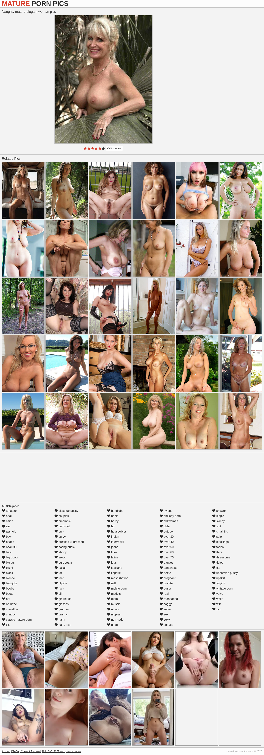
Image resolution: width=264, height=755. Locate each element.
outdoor (167, 531)
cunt (59, 531)
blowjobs (10, 583)
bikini (7, 567)
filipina (60, 583)
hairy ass (62, 624)
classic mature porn (17, 619)
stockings (220, 541)
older (165, 526)
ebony (60, 552)
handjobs (115, 510)
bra (6, 598)
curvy (60, 536)
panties (166, 562)
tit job (217, 562)
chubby (9, 614)
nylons (166, 510)
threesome (221, 557)
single (218, 516)
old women (169, 521)
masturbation (117, 578)
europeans (63, 562)
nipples (114, 614)
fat (58, 573)
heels (112, 516)
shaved (166, 624)
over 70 (167, 557)
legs (112, 562)
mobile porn (117, 588)
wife (217, 604)
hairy (59, 619)
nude (112, 624)
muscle (114, 604)
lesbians (114, 567)
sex (164, 614)
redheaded (169, 598)
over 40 (167, 541)
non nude (115, 619)
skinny (218, 521)
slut (216, 526)
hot (111, 526)
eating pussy (64, 547)
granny (61, 614)
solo (217, 536)
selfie (165, 609)
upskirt (218, 578)
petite (165, 573)
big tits (8, 562)
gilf (58, 593)
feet (59, 578)
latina (112, 557)
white (217, 598)
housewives (117, 531)
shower (219, 510)
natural (113, 609)
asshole (9, 531)
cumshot (62, 526)
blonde (8, 578)
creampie (62, 521)
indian (113, 536)
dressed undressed (69, 541)
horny (112, 521)
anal (7, 516)
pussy (165, 588)
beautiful (9, 547)
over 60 (167, 552)
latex (112, 552)
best (7, 552)
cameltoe (10, 609)
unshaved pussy (225, 573)
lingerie (114, 573)
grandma (62, 609)
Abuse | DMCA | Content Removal (21, 751)
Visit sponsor (114, 148)
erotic (60, 557)
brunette (9, 604)
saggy (166, 604)
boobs (8, 588)
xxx (216, 609)
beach (8, 541)
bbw (6, 536)
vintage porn (222, 588)
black (7, 573)
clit (6, 624)
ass (6, 526)
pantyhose (168, 567)
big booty (10, 557)
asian (7, 521)
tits (216, 567)
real (164, 593)
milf (111, 583)
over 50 (167, 547)
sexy (165, 619)
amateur (9, 510)
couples (61, 516)
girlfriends (62, 598)
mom (112, 598)
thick (217, 552)
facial (60, 567)
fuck (59, 588)
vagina (218, 583)
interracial (115, 541)
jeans (112, 547)
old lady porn (170, 516)
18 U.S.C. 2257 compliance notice (61, 751)
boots (7, 593)
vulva (217, 593)
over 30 (167, 536)
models (114, 593)
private (166, 583)
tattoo (218, 547)
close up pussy (66, 510)
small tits (220, 531)
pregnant (168, 578)
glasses (61, 604)
